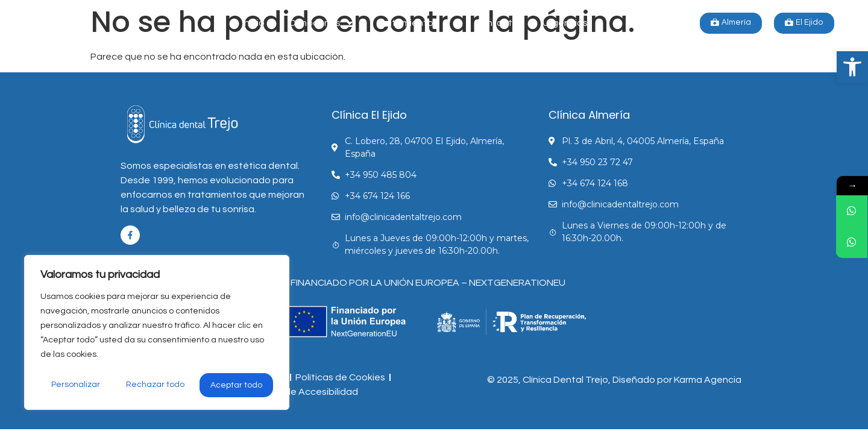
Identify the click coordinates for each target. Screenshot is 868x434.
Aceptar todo (237, 385)
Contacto (496, 23)
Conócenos (321, 23)
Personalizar (75, 385)
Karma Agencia (707, 380)
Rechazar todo (155, 385)
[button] (852, 67)
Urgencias (565, 23)
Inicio (253, 23)
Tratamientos (413, 23)
